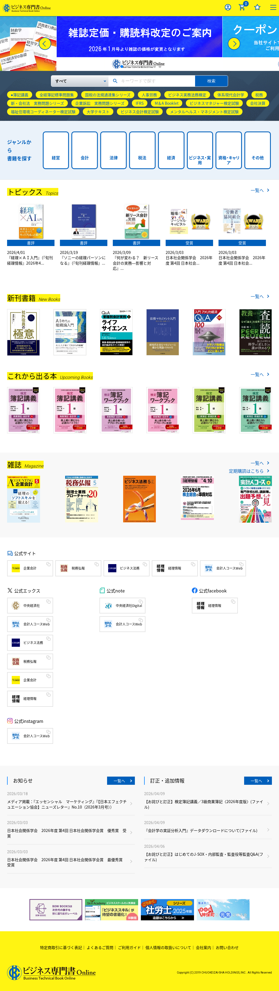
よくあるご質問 (100, 947)
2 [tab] (127, 66)
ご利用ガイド (129, 947)
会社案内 (203, 947)
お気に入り (257, 7)
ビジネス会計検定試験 (140, 111)
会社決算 (257, 103)
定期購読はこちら (246, 471)
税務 (259, 94)
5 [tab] (143, 66)
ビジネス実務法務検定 (187, 94)
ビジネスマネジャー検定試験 (214, 103)
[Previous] (45, 43)
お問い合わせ (227, 947)
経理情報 (174, 568)
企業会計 (30, 568)
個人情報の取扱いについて (168, 947)
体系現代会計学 (230, 94)
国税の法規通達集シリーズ (108, 94)
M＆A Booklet (166, 103)
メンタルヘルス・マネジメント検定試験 (204, 111)
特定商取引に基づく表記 (61, 947)
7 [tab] (154, 66)
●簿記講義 (19, 94)
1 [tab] (121, 66)
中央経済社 (31, 605)
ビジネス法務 (130, 568)
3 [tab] (132, 66)
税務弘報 (78, 568)
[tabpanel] (139, 43)
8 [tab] (160, 66)
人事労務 (149, 94)
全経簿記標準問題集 (57, 94)
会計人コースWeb (229, 568)
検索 (211, 81)
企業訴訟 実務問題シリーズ (100, 103)
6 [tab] (149, 66)
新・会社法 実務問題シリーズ (37, 103)
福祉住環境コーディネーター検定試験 (43, 111)
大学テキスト (98, 111)
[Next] (234, 43)
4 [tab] (138, 66)
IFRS (140, 103)
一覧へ (257, 190)
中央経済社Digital (129, 605)
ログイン (228, 7)
